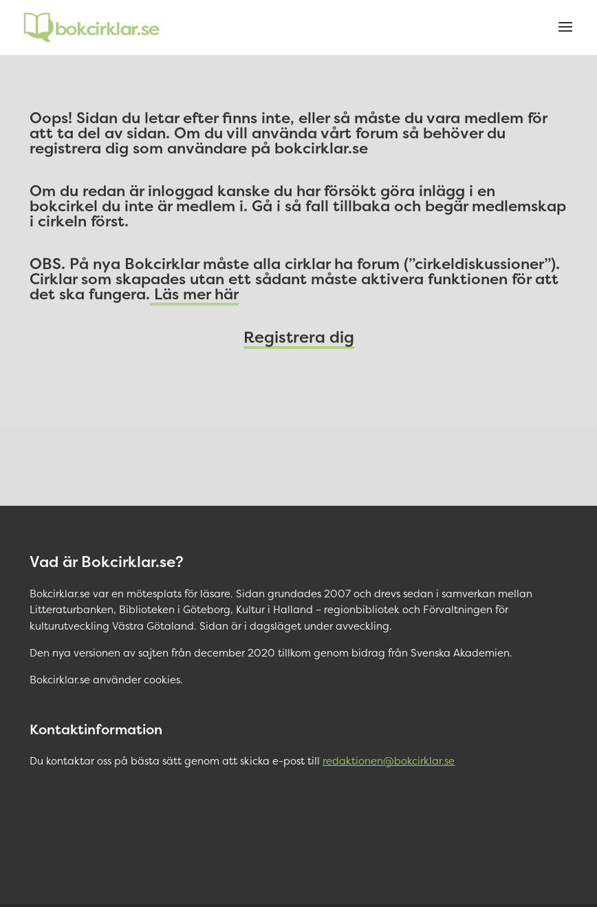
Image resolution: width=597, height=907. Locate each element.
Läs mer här (194, 294)
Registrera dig (298, 337)
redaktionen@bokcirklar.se (389, 761)
